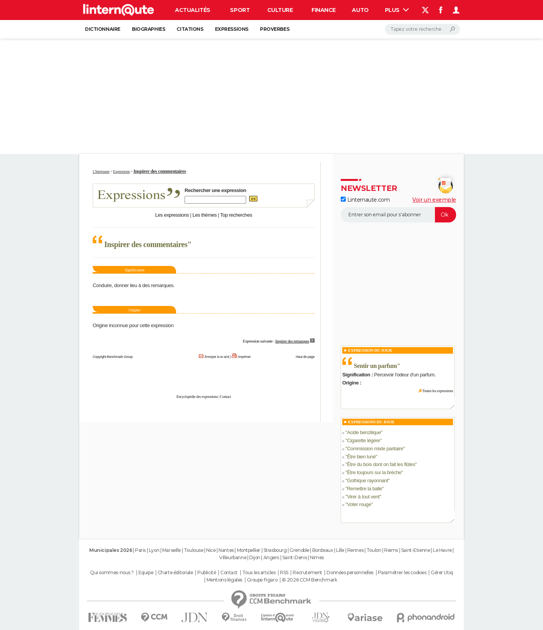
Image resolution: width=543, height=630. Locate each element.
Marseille (171, 550)
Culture (280, 10)
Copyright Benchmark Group (113, 357)
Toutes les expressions (437, 391)
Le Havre (442, 550)
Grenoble (299, 550)
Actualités (192, 10)
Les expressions (172, 215)
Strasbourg (275, 550)
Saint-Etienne (415, 550)
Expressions (231, 29)
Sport (240, 10)
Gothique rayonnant (367, 480)
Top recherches (236, 215)
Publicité (206, 572)
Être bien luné (361, 457)
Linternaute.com (365, 199)
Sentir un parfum (375, 366)
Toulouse (193, 550)
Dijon (254, 557)
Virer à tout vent (363, 497)
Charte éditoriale (175, 572)
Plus (397, 10)
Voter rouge (359, 504)
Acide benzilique (364, 432)
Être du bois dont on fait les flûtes (381, 464)
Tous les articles (259, 572)
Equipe (145, 572)
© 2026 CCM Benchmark (309, 580)
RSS (284, 572)
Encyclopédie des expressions (197, 396)
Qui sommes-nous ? (112, 572)
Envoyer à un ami (217, 357)
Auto (360, 10)
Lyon (154, 550)
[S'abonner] (398, 214)
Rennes (355, 550)
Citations (190, 29)
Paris (140, 550)
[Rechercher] (422, 29)
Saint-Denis (294, 557)
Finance (323, 10)
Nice (210, 550)
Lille (340, 550)
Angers (271, 557)
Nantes (225, 550)
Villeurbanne (232, 557)
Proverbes (274, 29)
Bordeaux (322, 550)
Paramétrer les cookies (402, 572)
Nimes (317, 557)
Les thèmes (204, 215)
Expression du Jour (370, 350)
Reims (391, 550)
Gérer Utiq (442, 572)
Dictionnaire (102, 29)
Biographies (148, 29)
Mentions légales (224, 580)
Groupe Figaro (262, 580)
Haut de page (305, 357)
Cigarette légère (363, 440)
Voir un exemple (434, 199)
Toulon (373, 550)
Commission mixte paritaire (375, 448)
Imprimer (244, 357)
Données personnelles (349, 572)
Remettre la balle (364, 488)
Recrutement (307, 572)
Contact (225, 396)
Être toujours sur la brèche (374, 472)
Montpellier (248, 550)
